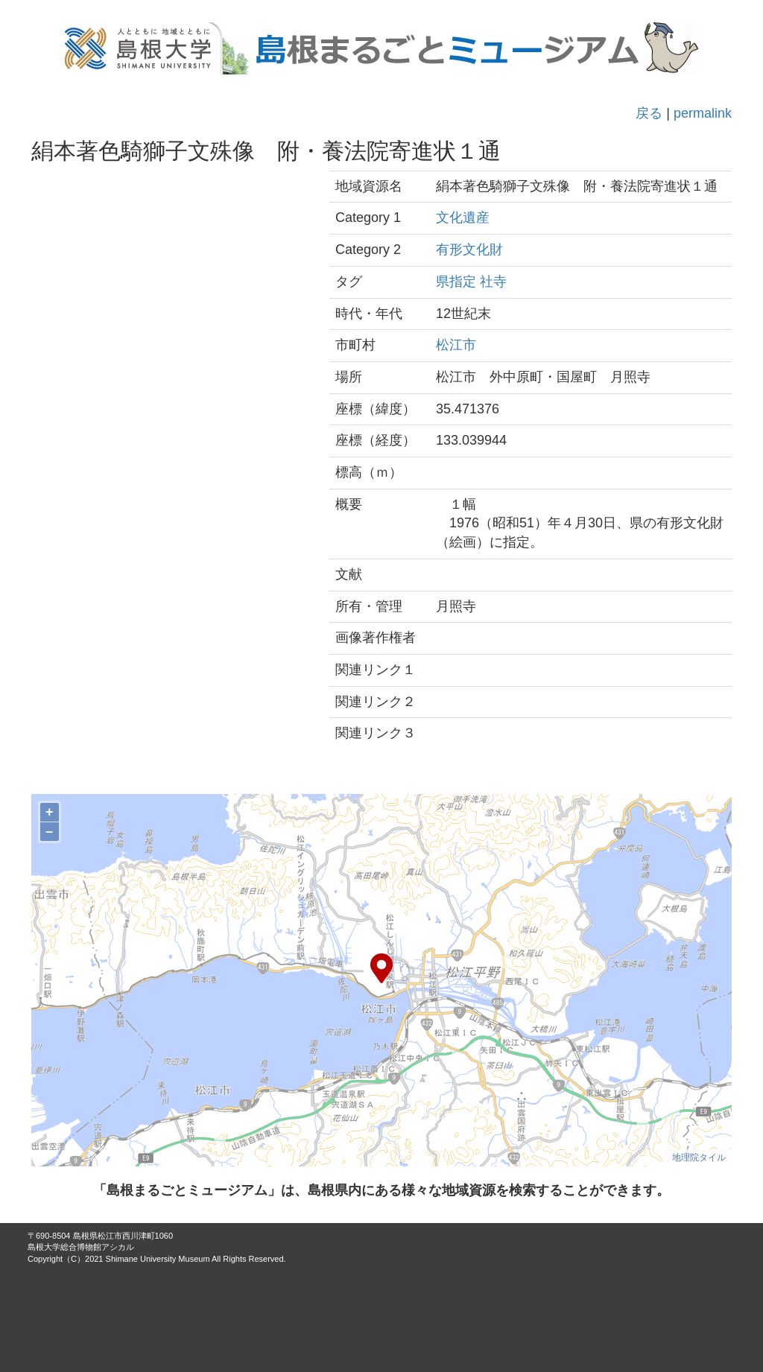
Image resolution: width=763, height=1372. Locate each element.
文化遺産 (463, 217)
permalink (703, 113)
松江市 (456, 344)
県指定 (456, 281)
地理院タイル (699, 1157)
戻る (649, 113)
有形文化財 (469, 249)
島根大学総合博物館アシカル (81, 1246)
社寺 (493, 281)
